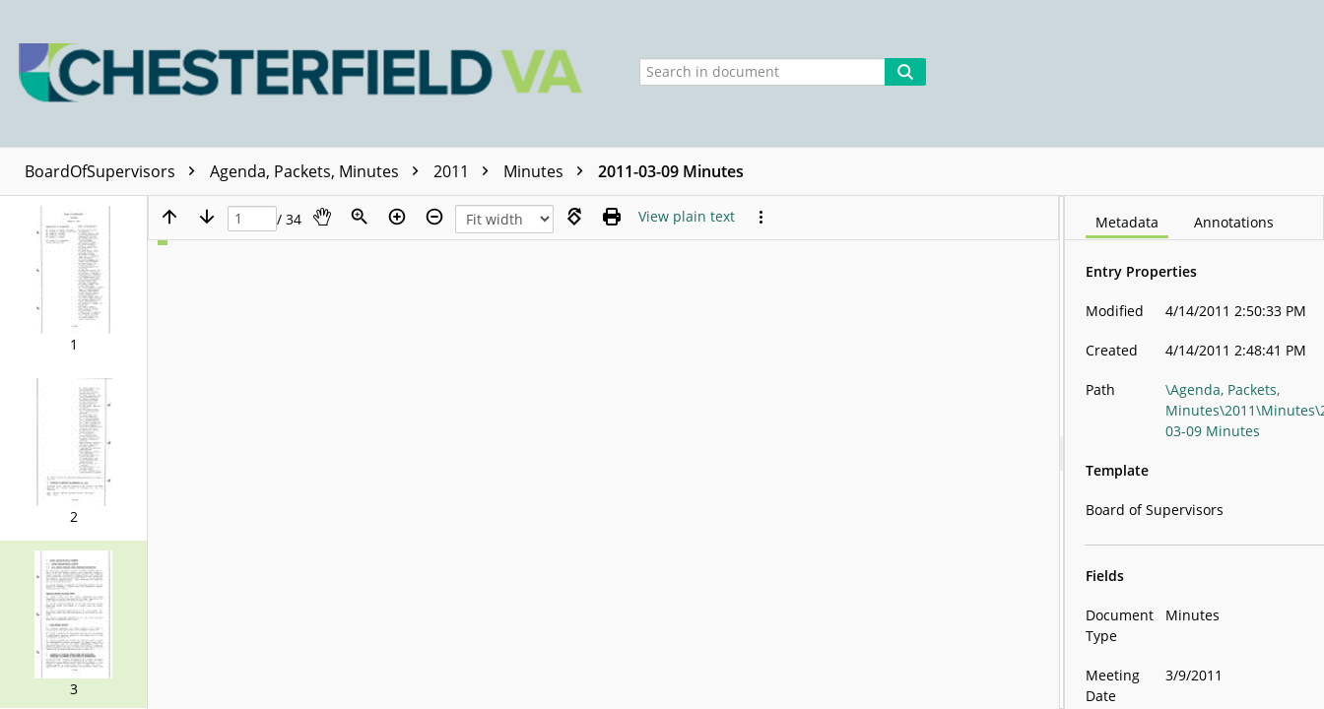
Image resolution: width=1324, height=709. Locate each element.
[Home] (306, 73)
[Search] (905, 72)
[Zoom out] (434, 216)
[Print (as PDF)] (612, 216)
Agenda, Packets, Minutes (319, 171)
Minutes (548, 171)
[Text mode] (686, 216)
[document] (1194, 452)
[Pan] (322, 216)
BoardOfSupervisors (115, 171)
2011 (465, 171)
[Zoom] (359, 216)
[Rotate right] (574, 216)
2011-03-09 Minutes (671, 171)
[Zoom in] (397, 216)
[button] (73, 279)
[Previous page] (169, 216)
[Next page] (207, 216)
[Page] (252, 219)
